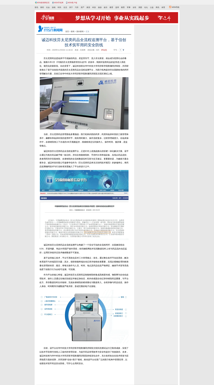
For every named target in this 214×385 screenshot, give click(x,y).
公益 (152, 7)
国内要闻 (80, 31)
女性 (134, 7)
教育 (111, 7)
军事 (128, 7)
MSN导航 (176, 7)
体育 (163, 7)
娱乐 (105, 7)
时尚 (59, 7)
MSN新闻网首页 (43, 3)
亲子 (71, 7)
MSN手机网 (58, 3)
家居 (88, 7)
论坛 (146, 7)
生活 (65, 7)
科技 (94, 7)
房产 (82, 7)
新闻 (72, 31)
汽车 (77, 7)
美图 (140, 7)
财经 (42, 7)
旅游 (100, 7)
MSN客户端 (72, 3)
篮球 (117, 7)
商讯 (157, 7)
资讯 (36, 7)
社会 (48, 7)
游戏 (53, 7)
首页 (67, 31)
